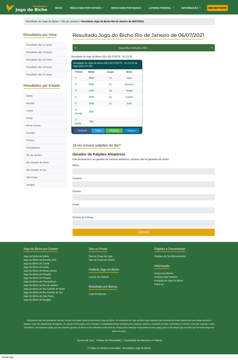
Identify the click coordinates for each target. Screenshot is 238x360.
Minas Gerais (33, 125)
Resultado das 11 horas (39, 44)
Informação (190, 8)
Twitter (98, 130)
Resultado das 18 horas (39, 67)
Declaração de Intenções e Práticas (143, 340)
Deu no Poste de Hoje (101, 256)
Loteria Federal (160, 8)
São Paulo (32, 177)
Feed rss (159, 284)
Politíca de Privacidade (108, 340)
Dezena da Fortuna (83, 217)
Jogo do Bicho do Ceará (36, 263)
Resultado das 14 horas (39, 52)
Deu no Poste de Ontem (102, 259)
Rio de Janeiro (34, 155)
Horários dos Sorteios (166, 277)
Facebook (82, 130)
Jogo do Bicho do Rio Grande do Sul (43, 292)
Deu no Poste (217, 8)
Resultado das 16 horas (39, 59)
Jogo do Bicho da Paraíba (37, 274)
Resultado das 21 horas (39, 74)
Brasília (30, 103)
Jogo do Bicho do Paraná (36, 278)
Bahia (29, 95)
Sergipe (30, 184)
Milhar (76, 165)
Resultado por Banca (126, 8)
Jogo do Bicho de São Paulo (38, 296)
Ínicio (59, 7)
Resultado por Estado (86, 8)
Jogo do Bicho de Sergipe (37, 299)
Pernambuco (33, 147)
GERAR (143, 232)
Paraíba (30, 132)
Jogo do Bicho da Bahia (36, 256)
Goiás (29, 118)
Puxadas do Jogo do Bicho (168, 280)
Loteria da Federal (99, 277)
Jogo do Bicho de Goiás (36, 267)
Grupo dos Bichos (164, 273)
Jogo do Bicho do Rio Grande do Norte (44, 288)
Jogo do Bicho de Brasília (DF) (39, 259)
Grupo (76, 204)
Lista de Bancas (97, 294)
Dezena (77, 191)
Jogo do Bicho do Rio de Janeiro (40, 285)
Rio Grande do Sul (36, 170)
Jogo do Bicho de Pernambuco (39, 281)
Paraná (30, 140)
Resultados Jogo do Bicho (137, 348)
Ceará (29, 110)
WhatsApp (114, 130)
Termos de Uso (85, 340)
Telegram (131, 130)
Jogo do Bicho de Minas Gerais (40, 270)
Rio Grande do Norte (37, 162)
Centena (77, 178)
